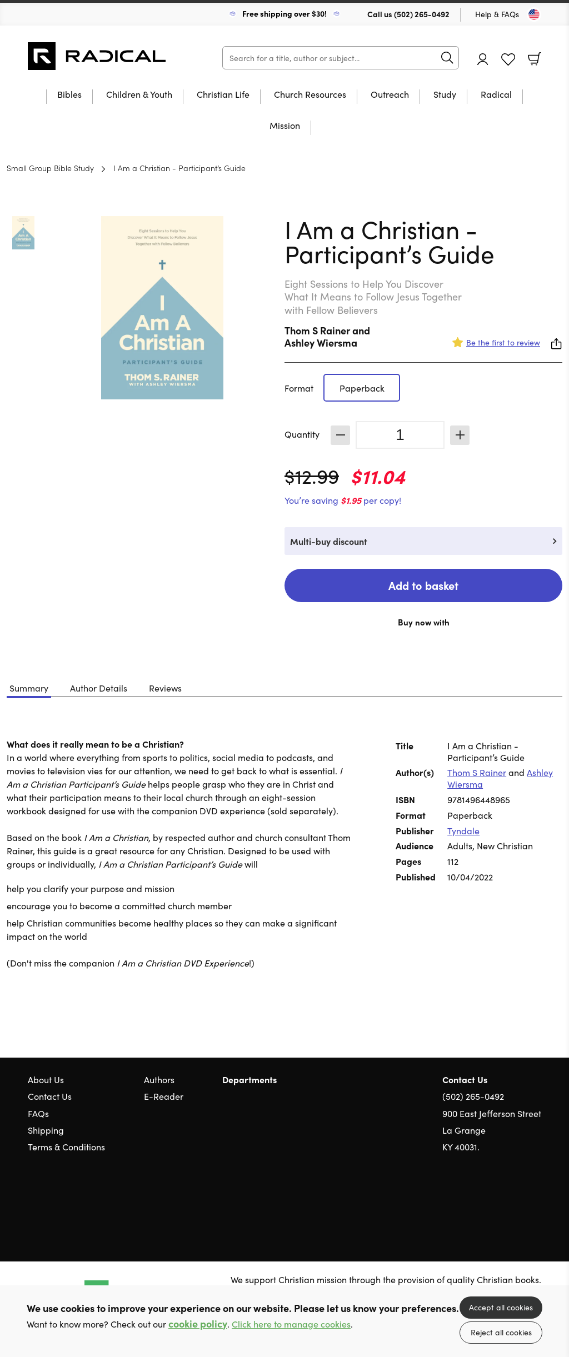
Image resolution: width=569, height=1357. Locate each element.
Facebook (516, 1200)
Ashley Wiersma (320, 342)
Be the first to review (503, 342)
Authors (159, 1079)
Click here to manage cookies (291, 1324)
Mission (284, 126)
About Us (46, 1079)
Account (482, 59)
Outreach (390, 94)
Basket (534, 59)
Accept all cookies (501, 1307)
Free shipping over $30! (284, 13)
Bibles (69, 94)
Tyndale (463, 830)
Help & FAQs (497, 13)
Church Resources (310, 94)
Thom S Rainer (317, 330)
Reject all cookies (501, 1332)
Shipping (46, 1130)
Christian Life (223, 94)
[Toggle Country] (534, 14)
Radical (496, 94)
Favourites (508, 59)
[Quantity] (400, 435)
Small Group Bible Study (50, 167)
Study (444, 94)
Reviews (165, 688)
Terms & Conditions (66, 1146)
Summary (28, 688)
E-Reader (163, 1096)
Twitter (495, 1199)
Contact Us (50, 1096)
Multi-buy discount (328, 541)
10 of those (97, 56)
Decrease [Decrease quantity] (340, 435)
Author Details (98, 688)
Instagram (535, 1199)
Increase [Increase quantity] (460, 435)
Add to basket (423, 585)
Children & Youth (139, 94)
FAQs (38, 1113)
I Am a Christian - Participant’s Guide (179, 167)
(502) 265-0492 (422, 13)
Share (556, 343)
